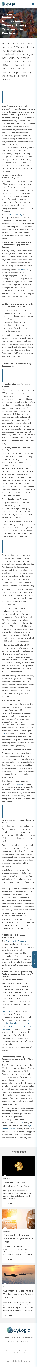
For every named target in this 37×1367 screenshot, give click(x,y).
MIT (3, 734)
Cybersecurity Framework (17, 941)
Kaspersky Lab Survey (12, 215)
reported (6, 486)
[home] (8, 4)
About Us (25, 1341)
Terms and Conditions (13, 1353)
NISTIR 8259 (7, 1011)
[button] (33, 4)
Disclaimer (28, 1353)
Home (6, 1338)
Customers (28, 1338)
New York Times (23, 269)
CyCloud (19, 1123)
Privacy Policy (24, 1351)
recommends (16, 784)
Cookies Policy (11, 1351)
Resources (13, 1341)
